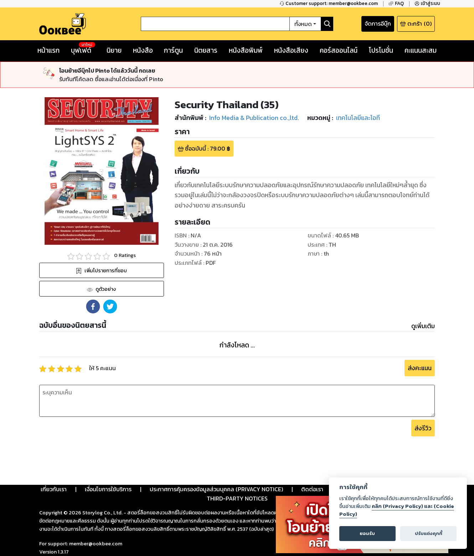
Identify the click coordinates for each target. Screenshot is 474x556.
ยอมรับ (367, 533)
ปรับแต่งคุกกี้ (428, 533)
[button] (93, 306)
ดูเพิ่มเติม (423, 326)
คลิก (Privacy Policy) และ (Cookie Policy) (396, 510)
